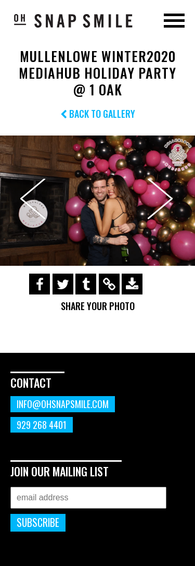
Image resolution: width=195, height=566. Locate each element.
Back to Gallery (97, 113)
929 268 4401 (42, 425)
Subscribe (38, 522)
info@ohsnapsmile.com (63, 404)
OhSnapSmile (73, 20)
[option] (97, 201)
